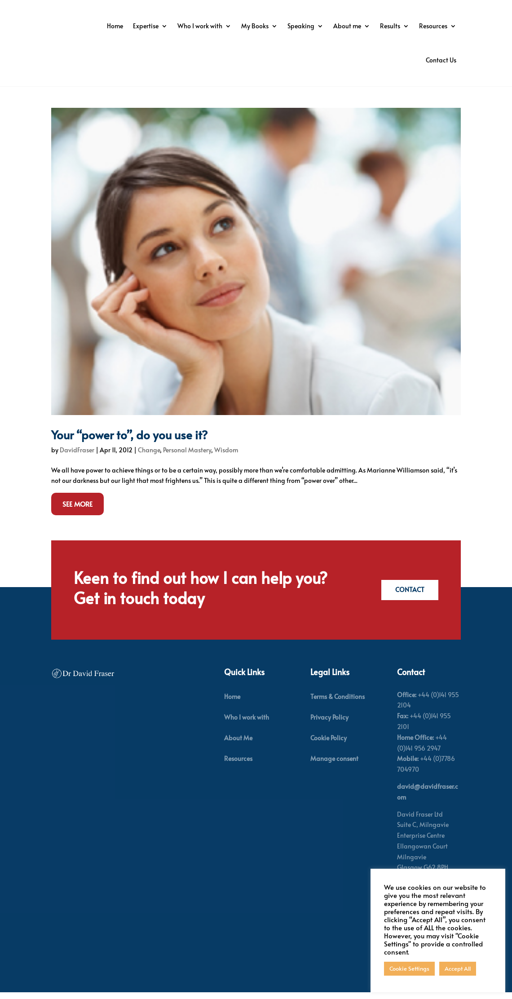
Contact (408, 605)
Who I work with (286, 26)
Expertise (232, 26)
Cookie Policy (328, 753)
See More (77, 519)
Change (149, 465)
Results (350, 60)
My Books (341, 26)
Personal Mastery (187, 465)
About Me (238, 753)
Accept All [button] (458, 968)
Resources (393, 60)
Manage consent (334, 773)
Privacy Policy (329, 732)
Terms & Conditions (337, 711)
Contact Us (441, 60)
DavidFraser (77, 465)
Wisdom (226, 465)
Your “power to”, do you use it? (129, 450)
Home (201, 26)
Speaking (387, 26)
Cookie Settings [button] (409, 968)
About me (433, 26)
